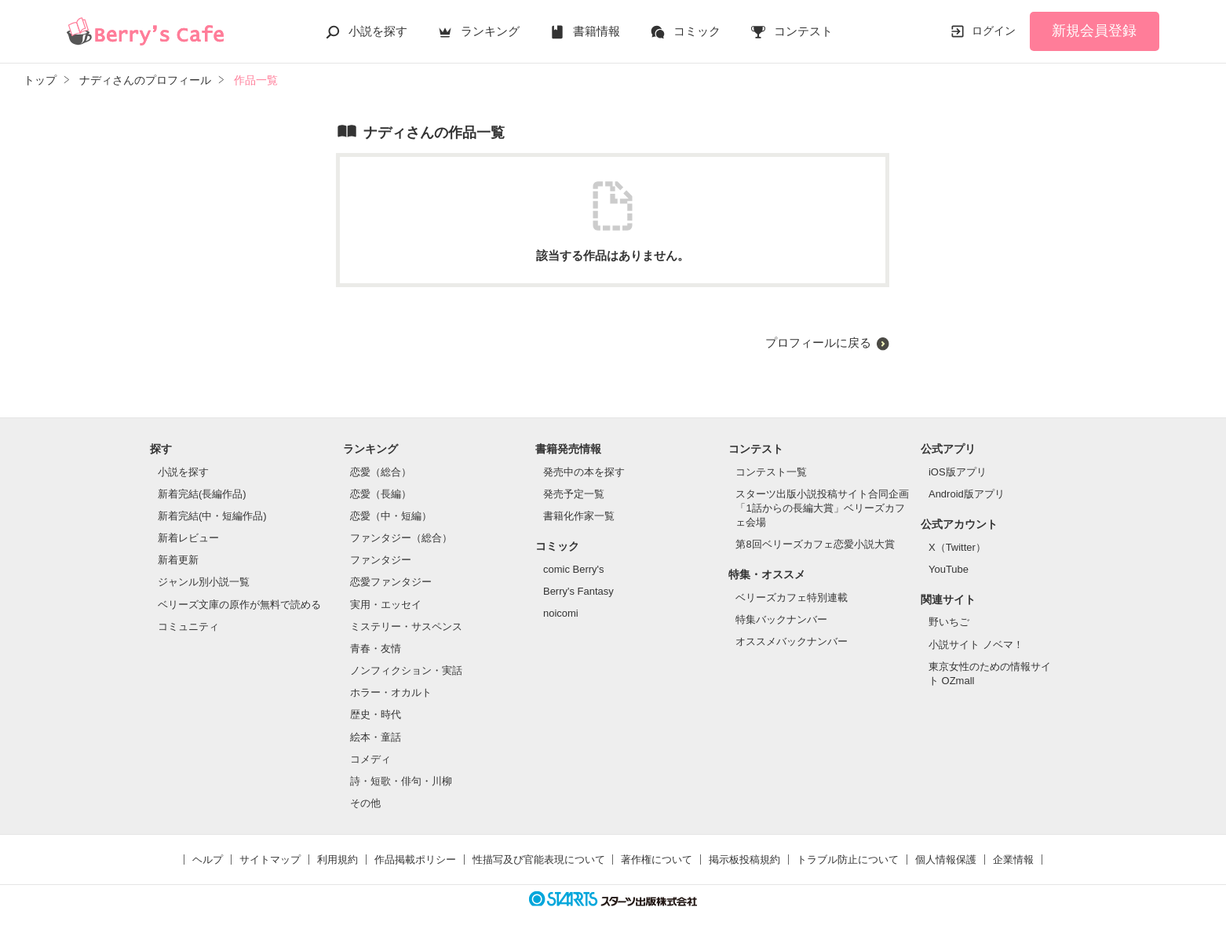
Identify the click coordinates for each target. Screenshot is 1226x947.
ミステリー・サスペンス (406, 626)
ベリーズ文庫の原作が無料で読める (239, 604)
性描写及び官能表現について (539, 859)
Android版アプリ (967, 494)
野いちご (949, 622)
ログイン (994, 30)
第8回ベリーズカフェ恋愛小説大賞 (814, 544)
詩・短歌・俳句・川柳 (401, 781)
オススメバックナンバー (791, 641)
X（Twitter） (957, 547)
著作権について (656, 859)
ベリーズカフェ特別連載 (791, 597)
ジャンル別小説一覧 (204, 582)
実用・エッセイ (385, 604)
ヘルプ (207, 859)
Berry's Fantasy (578, 591)
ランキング (490, 31)
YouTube (949, 569)
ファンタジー (380, 560)
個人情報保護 (945, 859)
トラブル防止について (848, 859)
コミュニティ (188, 626)
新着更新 (178, 560)
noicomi (560, 613)
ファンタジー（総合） (401, 538)
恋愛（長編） (380, 494)
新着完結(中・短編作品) (212, 516)
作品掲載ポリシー (415, 859)
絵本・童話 (375, 737)
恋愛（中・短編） (391, 516)
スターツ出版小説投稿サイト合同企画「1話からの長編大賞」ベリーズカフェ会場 (822, 508)
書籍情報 (596, 31)
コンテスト (803, 31)
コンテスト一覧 (771, 472)
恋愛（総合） (380, 472)
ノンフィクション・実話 (406, 670)
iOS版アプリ (958, 472)
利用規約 (337, 859)
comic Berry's (573, 569)
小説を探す (377, 31)
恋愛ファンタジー (391, 582)
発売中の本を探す (584, 472)
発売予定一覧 (573, 494)
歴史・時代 (375, 714)
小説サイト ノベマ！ (976, 644)
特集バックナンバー (781, 619)
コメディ (370, 759)
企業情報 (1013, 859)
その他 (365, 803)
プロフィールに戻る (818, 342)
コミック (697, 31)
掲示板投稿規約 (744, 859)
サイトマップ (270, 859)
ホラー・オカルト (391, 692)
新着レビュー (188, 538)
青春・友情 (375, 648)
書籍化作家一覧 (579, 516)
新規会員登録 (1094, 30)
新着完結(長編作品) (202, 494)
